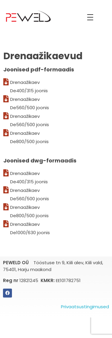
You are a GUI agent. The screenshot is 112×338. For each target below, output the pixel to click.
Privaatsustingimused (85, 306)
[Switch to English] (53, 323)
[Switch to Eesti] (59, 323)
